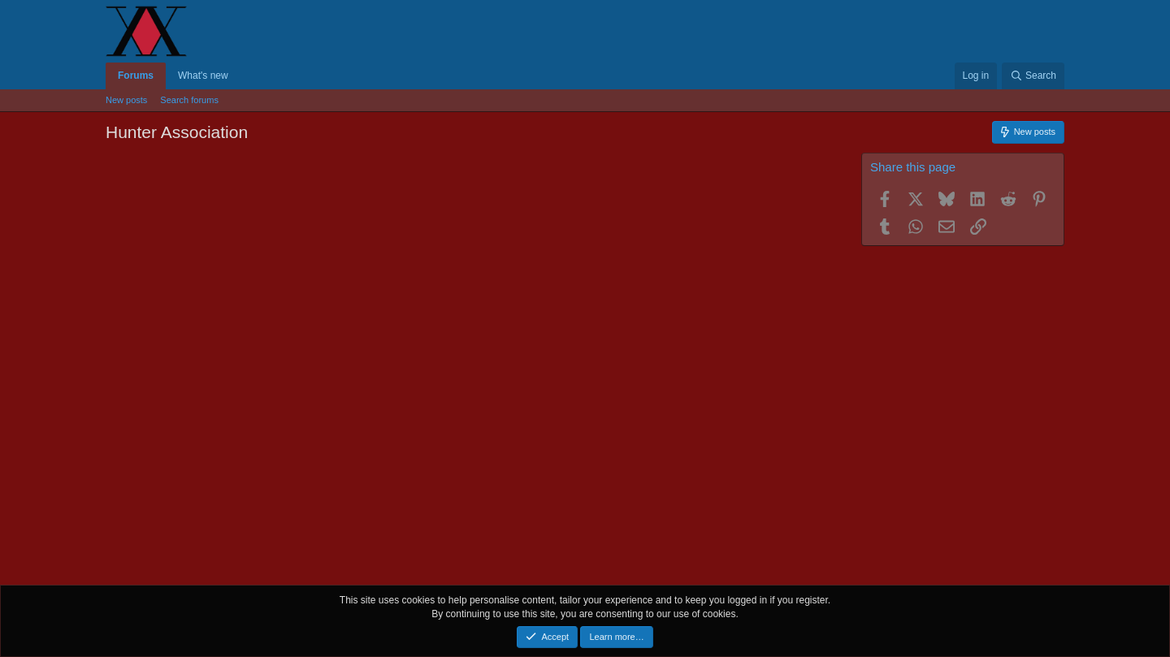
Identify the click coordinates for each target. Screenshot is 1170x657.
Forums (136, 75)
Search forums (189, 100)
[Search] (1033, 76)
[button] (239, 76)
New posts (126, 100)
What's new (203, 75)
